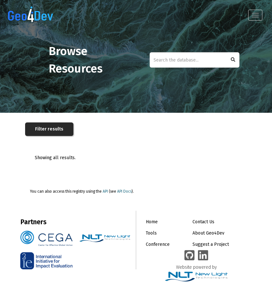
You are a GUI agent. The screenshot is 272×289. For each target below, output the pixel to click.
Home (152, 222)
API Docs (124, 191)
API (105, 191)
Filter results (49, 129)
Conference (158, 244)
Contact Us (203, 222)
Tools (151, 233)
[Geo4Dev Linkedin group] (203, 256)
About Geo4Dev (208, 233)
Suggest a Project (210, 244)
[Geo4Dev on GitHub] (189, 256)
